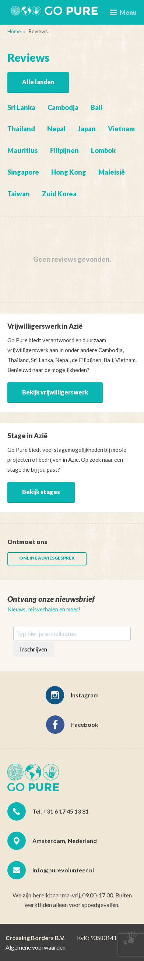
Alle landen (38, 81)
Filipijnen (64, 150)
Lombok (103, 150)
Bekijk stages (41, 491)
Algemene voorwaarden (36, 947)
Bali (96, 107)
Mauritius (22, 150)
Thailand (21, 129)
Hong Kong (68, 172)
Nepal (56, 129)
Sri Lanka (21, 107)
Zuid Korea (59, 194)
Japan (87, 129)
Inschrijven (33, 649)
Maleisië (111, 172)
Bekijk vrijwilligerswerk (55, 392)
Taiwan (18, 194)
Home (14, 31)
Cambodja (63, 107)
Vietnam (121, 129)
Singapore (23, 172)
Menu (123, 12)
